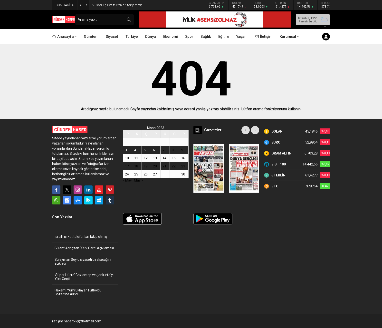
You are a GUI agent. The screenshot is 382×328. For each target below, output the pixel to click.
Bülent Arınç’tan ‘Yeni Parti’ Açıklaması (84, 248)
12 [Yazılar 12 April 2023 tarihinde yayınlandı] (146, 158)
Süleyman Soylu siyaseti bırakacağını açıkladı (83, 261)
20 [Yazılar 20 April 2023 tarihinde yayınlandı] (155, 166)
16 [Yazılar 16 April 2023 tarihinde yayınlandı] (183, 158)
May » (138, 180)
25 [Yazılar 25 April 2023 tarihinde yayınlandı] (136, 174)
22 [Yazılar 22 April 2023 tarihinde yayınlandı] (174, 166)
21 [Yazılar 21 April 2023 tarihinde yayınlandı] (164, 166)
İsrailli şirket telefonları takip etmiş (119, 5)
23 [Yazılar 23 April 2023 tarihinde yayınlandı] (183, 166)
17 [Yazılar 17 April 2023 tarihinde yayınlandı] (127, 166)
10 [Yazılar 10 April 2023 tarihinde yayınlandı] (127, 158)
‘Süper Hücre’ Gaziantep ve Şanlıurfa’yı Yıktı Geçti (84, 277)
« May (127, 180)
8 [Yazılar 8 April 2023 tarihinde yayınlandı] (173, 150)
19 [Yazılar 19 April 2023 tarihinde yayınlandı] (146, 166)
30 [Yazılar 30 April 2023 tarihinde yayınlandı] (183, 174)
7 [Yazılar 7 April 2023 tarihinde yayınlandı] (163, 150)
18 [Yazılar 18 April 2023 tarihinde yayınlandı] (136, 166)
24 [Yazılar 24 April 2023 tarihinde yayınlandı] (127, 174)
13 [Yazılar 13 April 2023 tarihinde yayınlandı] (155, 158)
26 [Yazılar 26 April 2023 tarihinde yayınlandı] (146, 174)
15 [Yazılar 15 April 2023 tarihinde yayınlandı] (174, 158)
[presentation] (245, 130)
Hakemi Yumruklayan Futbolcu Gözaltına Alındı (78, 292)
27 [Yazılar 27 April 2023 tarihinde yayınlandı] (155, 174)
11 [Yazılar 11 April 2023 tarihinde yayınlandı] (136, 158)
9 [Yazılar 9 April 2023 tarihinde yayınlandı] (182, 150)
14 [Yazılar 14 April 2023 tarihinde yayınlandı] (164, 158)
